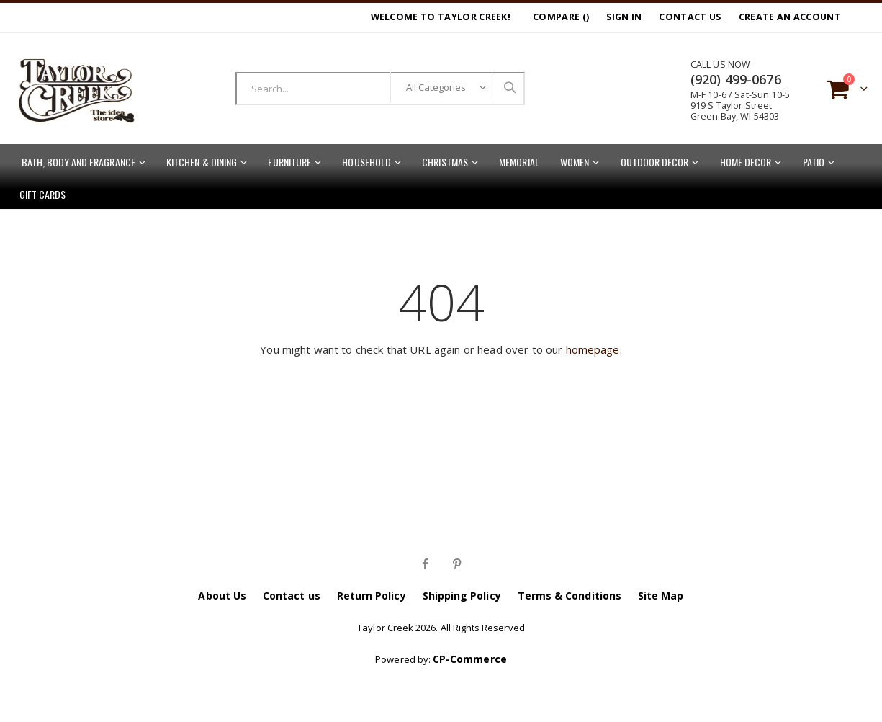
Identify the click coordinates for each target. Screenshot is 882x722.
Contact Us (690, 17)
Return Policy (371, 595)
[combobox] (380, 88)
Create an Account (790, 17)
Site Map (661, 595)
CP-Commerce (470, 659)
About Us (222, 595)
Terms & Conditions (569, 595)
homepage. (594, 349)
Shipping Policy (462, 595)
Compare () (561, 17)
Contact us (291, 595)
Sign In (624, 17)
